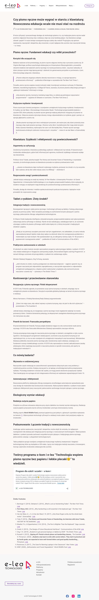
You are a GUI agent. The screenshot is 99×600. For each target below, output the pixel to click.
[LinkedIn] (79, 596)
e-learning (51, 29)
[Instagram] (73, 596)
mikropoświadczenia (43, 565)
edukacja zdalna (60, 29)
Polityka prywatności (75, 562)
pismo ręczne (70, 29)
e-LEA (26, 5)
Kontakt (39, 575)
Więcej (72, 6)
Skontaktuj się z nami (14, 583)
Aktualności (40, 572)
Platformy (34, 6)
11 (22, 415)
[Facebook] (67, 596)
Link (18, 506)
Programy (43, 6)
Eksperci (51, 5)
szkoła (77, 29)
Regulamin (71, 565)
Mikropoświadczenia (61, 5)
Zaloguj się (89, 5)
